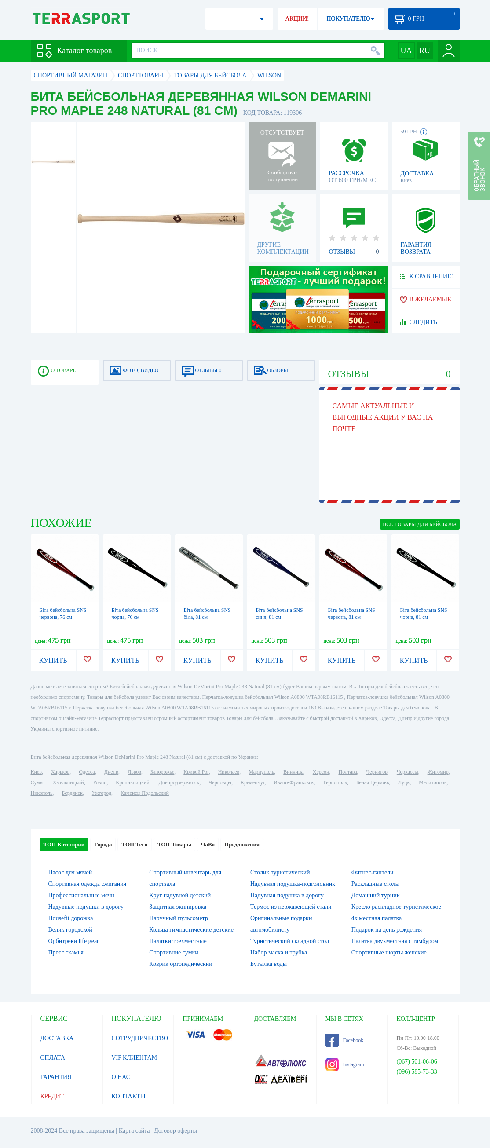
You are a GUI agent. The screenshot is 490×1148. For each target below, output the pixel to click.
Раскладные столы (375, 884)
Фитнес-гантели (372, 872)
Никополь (42, 793)
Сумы (37, 782)
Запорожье (162, 772)
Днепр (111, 772)
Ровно (99, 782)
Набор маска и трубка (278, 952)
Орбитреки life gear (73, 941)
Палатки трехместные (177, 941)
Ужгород (101, 793)
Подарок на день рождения (386, 929)
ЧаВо (208, 844)
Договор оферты (175, 1130)
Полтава (348, 772)
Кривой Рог (195, 772)
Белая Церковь (372, 782)
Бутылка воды (268, 964)
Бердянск (72, 793)
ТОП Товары (174, 844)
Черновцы (219, 782)
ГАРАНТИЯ (56, 1077)
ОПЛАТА (53, 1057)
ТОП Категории (64, 844)
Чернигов (377, 772)
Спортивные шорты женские (389, 952)
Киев (36, 772)
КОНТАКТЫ (129, 1096)
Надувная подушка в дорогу (287, 895)
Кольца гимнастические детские (191, 929)
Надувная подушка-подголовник (292, 884)
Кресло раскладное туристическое (396, 906)
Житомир (438, 772)
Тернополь (335, 782)
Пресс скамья (66, 952)
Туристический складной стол (289, 941)
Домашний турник (375, 895)
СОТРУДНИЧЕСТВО (140, 1038)
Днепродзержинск (179, 782)
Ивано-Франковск (294, 782)
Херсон (321, 772)
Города (103, 844)
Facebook (344, 1040)
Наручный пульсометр (178, 918)
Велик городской (70, 929)
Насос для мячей (70, 872)
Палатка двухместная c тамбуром (395, 941)
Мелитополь (432, 782)
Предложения (242, 844)
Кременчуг (252, 782)
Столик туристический (280, 872)
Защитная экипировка (177, 906)
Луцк (404, 782)
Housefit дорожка (70, 918)
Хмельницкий (68, 782)
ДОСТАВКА (57, 1038)
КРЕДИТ (52, 1096)
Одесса (87, 772)
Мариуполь (261, 772)
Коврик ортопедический (180, 964)
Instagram (344, 1064)
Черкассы (407, 772)
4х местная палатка (376, 918)
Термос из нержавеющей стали (291, 906)
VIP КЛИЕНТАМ (134, 1057)
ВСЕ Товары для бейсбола (420, 524)
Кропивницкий (132, 782)
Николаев (228, 772)
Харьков (60, 772)
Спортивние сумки (173, 952)
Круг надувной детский (180, 895)
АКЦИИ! (297, 18)
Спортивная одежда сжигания (87, 884)
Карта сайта (134, 1130)
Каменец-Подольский (145, 793)
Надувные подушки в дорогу (86, 906)
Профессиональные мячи (81, 895)
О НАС (121, 1077)
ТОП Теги (134, 844)
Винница (293, 772)
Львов (134, 772)
